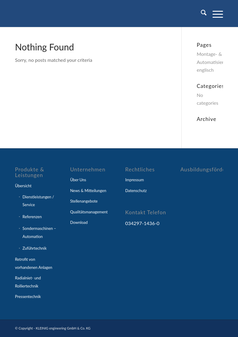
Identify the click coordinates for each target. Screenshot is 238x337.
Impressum (134, 179)
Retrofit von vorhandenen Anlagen (33, 263)
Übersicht (23, 185)
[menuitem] (201, 13)
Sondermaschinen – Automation (39, 232)
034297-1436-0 (142, 223)
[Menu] (215, 13)
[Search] (201, 13)
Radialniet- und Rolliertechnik (28, 281)
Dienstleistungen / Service (38, 200)
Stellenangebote (84, 201)
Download (79, 222)
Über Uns (78, 179)
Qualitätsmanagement (89, 211)
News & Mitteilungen (88, 190)
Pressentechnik (28, 296)
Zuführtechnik (34, 248)
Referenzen (32, 216)
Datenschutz (136, 190)
